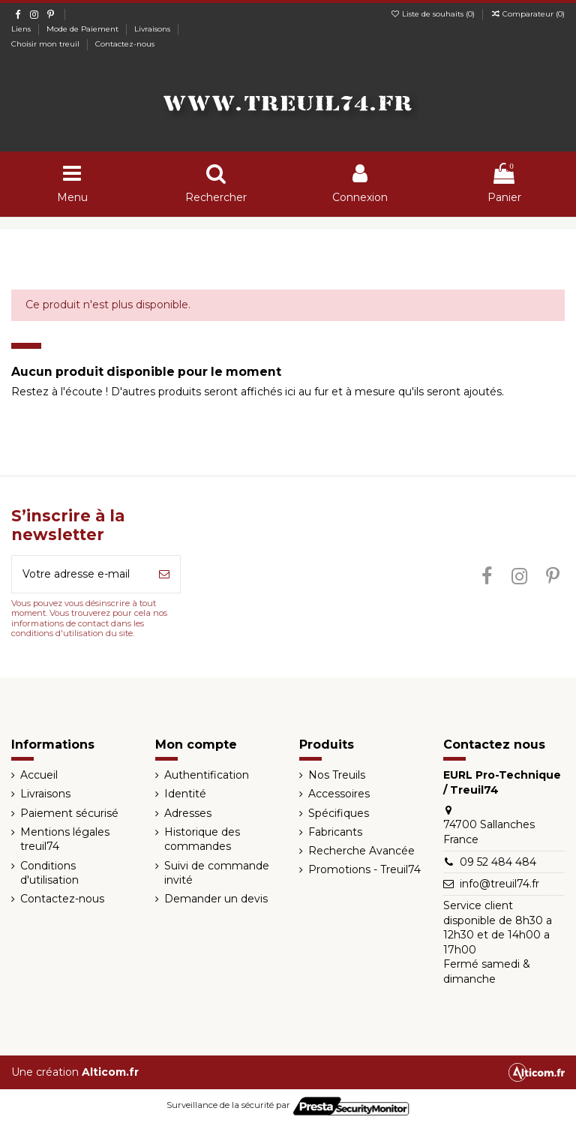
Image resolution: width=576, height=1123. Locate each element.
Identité (185, 793)
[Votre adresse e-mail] (80, 574)
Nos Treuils (336, 775)
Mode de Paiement (83, 29)
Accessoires (339, 793)
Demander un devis (216, 898)
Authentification (206, 775)
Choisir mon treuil (46, 44)
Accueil (39, 775)
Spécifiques (338, 813)
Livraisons (153, 29)
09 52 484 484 (498, 862)
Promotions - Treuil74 (364, 869)
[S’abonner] (164, 574)
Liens (22, 29)
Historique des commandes (202, 839)
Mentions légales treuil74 (65, 839)
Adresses (188, 813)
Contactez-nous (124, 44)
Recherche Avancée (361, 850)
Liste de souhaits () (433, 14)
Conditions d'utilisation (49, 873)
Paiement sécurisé (69, 813)
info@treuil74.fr (499, 883)
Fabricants (335, 832)
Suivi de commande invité (216, 873)
